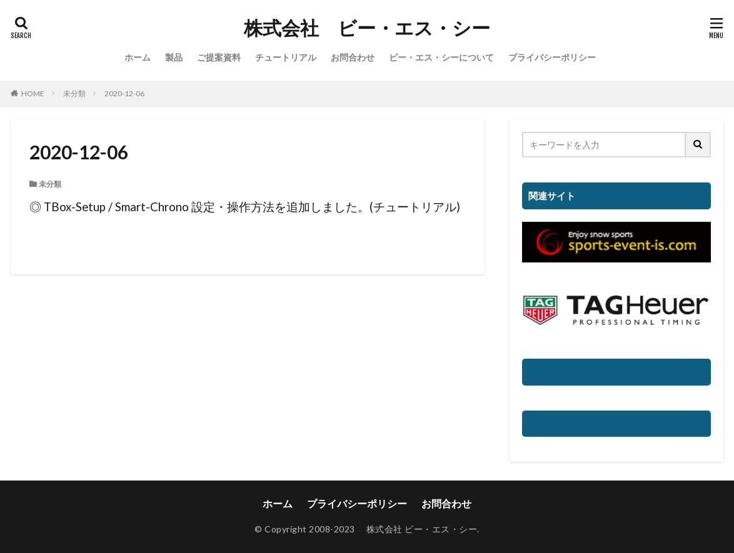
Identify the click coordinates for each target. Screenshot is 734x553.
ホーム (137, 57)
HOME (32, 93)
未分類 (74, 93)
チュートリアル (285, 57)
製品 (174, 57)
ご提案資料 (219, 57)
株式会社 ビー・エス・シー (367, 28)
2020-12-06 (124, 93)
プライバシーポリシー (552, 57)
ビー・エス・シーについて (441, 57)
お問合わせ (353, 57)
